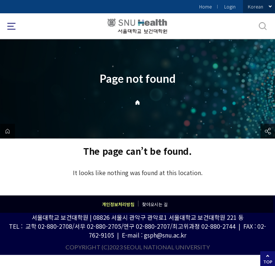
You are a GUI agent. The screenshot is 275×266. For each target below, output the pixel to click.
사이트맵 (11, 26)
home (7, 131)
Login (230, 6)
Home (205, 6)
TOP (267, 261)
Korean (255, 6)
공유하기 (267, 131)
